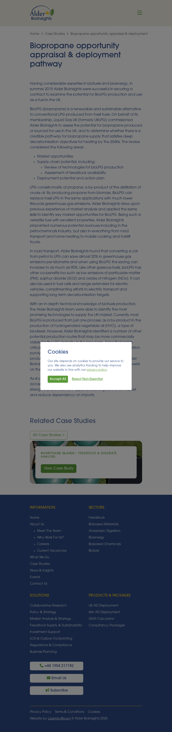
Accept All (58, 379)
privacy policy (97, 369)
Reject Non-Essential (87, 379)
